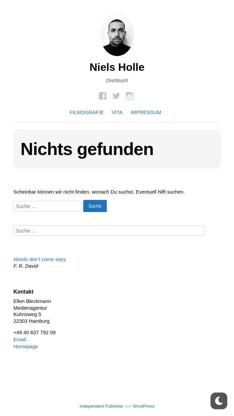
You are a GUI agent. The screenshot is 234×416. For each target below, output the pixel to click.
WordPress (143, 406)
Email (19, 339)
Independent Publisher (101, 406)
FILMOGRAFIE (86, 112)
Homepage (25, 346)
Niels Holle (117, 67)
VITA (117, 112)
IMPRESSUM (146, 112)
